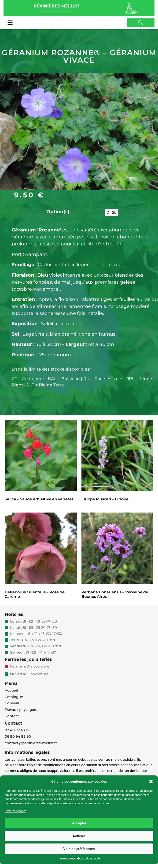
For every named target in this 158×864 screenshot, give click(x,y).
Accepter (79, 823)
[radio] (111, 216)
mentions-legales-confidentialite (80, 858)
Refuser (79, 836)
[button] (151, 781)
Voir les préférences (79, 849)
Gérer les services (15, 811)
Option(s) (57, 215)
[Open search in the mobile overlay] (140, 22)
